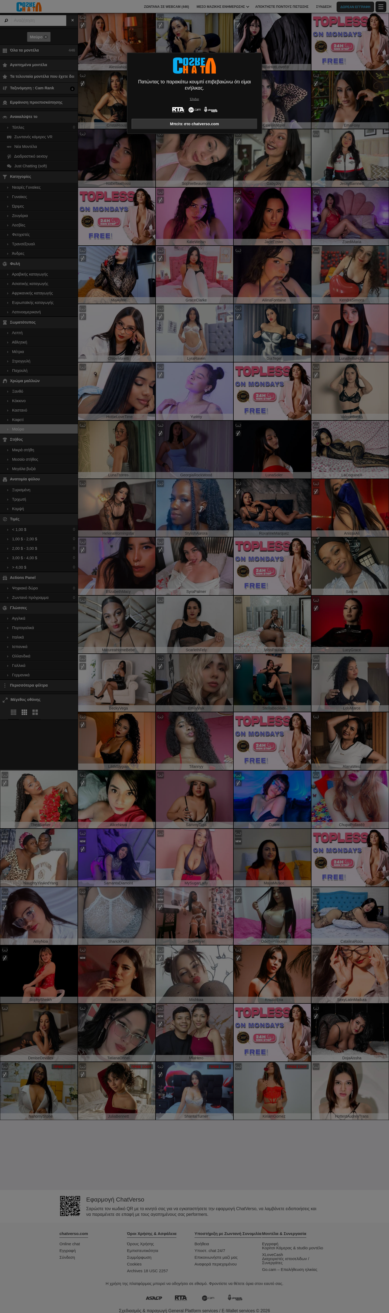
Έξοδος (194, 99)
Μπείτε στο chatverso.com (194, 124)
